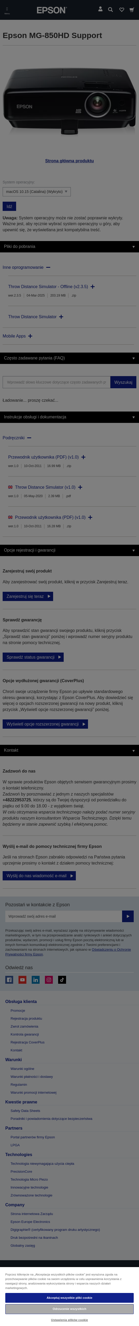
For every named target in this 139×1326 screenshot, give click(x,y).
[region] (69, 1296)
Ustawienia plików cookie (69, 1320)
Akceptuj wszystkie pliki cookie (69, 1297)
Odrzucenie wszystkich (69, 1308)
